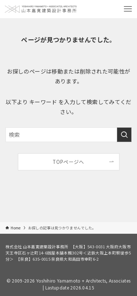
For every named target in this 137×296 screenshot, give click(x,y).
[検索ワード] (68, 134)
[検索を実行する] (124, 134)
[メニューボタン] (128, 9)
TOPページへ (68, 161)
